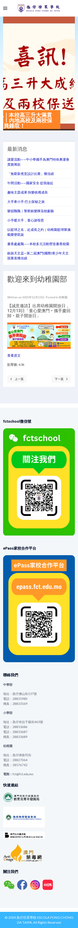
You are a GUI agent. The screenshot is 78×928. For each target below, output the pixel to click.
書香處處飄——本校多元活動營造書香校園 (38, 244)
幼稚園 (63, 297)
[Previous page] (17, 379)
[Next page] (61, 379)
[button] (5, 8)
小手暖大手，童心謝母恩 (25, 220)
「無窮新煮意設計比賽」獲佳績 (30, 174)
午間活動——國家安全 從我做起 (30, 183)
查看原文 (14, 355)
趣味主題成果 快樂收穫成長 (27, 192)
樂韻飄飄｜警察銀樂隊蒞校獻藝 (30, 211)
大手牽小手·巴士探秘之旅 (26, 201)
